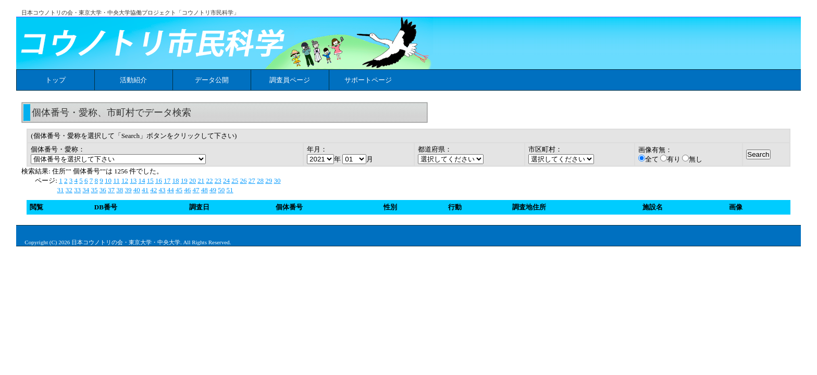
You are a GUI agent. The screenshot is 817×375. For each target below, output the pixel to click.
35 (94, 190)
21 (200, 180)
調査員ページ (289, 80)
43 (162, 190)
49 (212, 190)
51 (230, 190)
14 (142, 180)
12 (124, 180)
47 (196, 190)
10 (108, 180)
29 (268, 180)
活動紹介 (133, 80)
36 (103, 190)
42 (153, 190)
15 (150, 180)
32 (69, 190)
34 (85, 190)
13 (133, 180)
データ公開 (212, 80)
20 (192, 180)
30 (277, 180)
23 (218, 180)
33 (77, 190)
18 (175, 180)
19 (184, 180)
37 (111, 190)
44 (170, 190)
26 (243, 180)
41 (145, 190)
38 (119, 190)
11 (116, 180)
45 (179, 190)
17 (167, 180)
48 (204, 190)
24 (226, 180)
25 (234, 180)
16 (158, 180)
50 (221, 190)
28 (260, 180)
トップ (55, 80)
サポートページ (368, 80)
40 (136, 190)
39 (128, 190)
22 (209, 180)
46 (187, 190)
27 (252, 180)
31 (60, 190)
